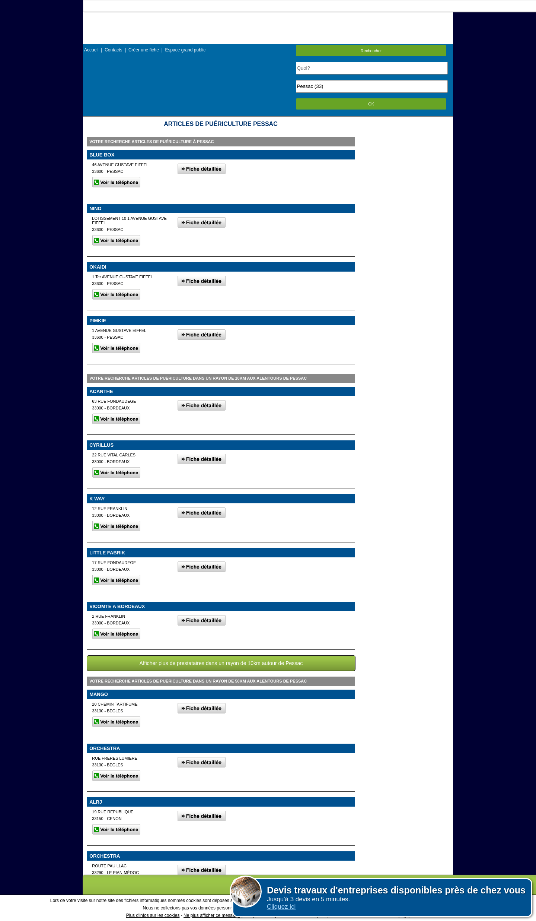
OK (371, 104)
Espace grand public (185, 50)
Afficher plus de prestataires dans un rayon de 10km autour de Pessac (221, 663)
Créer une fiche (143, 50)
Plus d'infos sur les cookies (153, 915)
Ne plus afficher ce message (212, 915)
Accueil (91, 50)
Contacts (113, 50)
